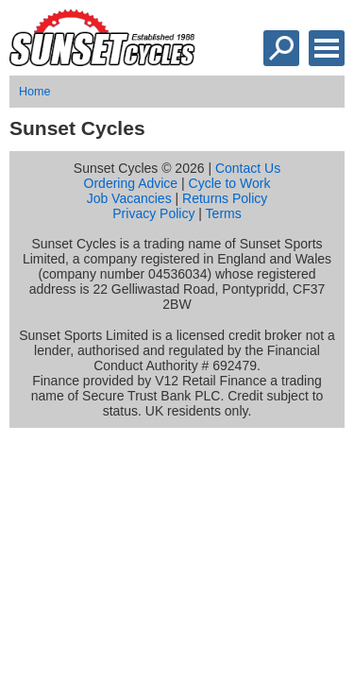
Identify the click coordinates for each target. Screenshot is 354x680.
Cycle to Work (230, 183)
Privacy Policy (153, 213)
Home (35, 91)
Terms (224, 213)
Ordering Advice (131, 183)
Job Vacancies (129, 198)
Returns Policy (224, 198)
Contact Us (247, 168)
